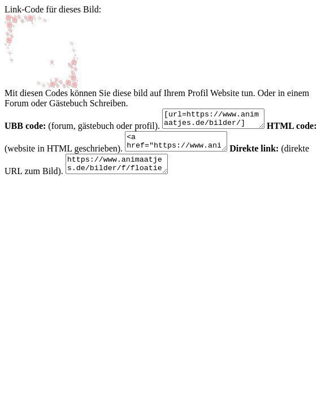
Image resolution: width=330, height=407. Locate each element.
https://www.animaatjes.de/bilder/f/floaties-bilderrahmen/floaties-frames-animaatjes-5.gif (153, 172)
